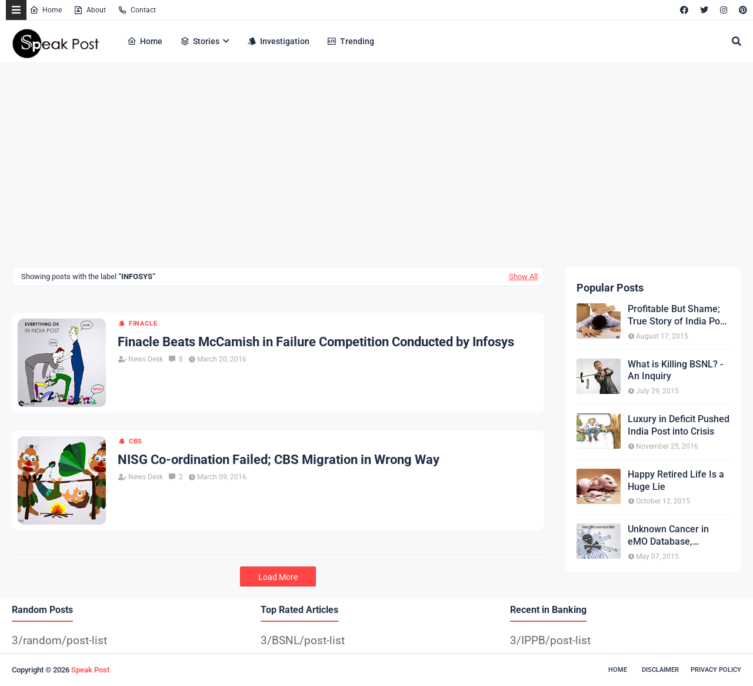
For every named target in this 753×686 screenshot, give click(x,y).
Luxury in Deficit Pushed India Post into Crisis (678, 425)
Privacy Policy (716, 670)
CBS (135, 441)
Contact (137, 10)
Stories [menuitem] (199, 41)
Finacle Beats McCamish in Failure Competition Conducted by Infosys (316, 341)
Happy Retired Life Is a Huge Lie (676, 480)
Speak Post (90, 669)
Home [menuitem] (144, 41)
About (90, 10)
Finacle (143, 323)
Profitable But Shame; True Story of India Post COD (678, 315)
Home (45, 10)
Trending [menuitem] (350, 41)
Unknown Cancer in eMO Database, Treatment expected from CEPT (670, 535)
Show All (523, 276)
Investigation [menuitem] (278, 41)
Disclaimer (660, 670)
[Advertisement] (365, 166)
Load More (278, 577)
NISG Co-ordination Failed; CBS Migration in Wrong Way (278, 459)
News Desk (145, 359)
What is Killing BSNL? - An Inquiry (675, 370)
